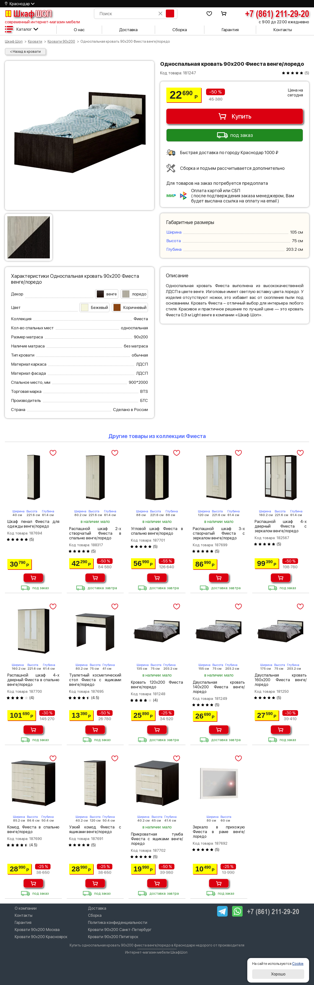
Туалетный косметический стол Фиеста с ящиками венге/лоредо (95, 680)
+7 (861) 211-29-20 (277, 13)
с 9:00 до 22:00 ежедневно (284, 22)
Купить (234, 116)
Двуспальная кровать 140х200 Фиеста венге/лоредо (219, 687)
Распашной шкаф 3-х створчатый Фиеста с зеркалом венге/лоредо (219, 533)
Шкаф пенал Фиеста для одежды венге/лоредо (33, 524)
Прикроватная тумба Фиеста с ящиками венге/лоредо (157, 839)
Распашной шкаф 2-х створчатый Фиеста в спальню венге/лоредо (95, 533)
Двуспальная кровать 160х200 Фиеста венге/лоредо (281, 680)
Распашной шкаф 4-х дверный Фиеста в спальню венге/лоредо (33, 680)
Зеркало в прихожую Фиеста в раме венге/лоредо (219, 832)
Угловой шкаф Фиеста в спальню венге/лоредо (157, 531)
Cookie (297, 964)
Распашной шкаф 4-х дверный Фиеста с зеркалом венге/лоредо (281, 526)
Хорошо (278, 974)
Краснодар (20, 3)
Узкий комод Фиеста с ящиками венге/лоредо (95, 829)
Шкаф (28, 13)
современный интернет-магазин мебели (42, 22)
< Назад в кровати (25, 51)
